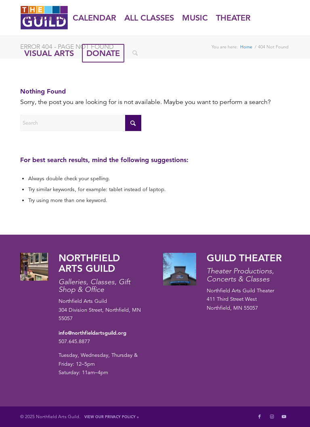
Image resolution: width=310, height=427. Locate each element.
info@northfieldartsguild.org (92, 332)
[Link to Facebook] (259, 416)
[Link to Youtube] (284, 416)
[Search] (135, 53)
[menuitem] (44, 17)
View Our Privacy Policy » (111, 416)
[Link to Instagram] (272, 416)
